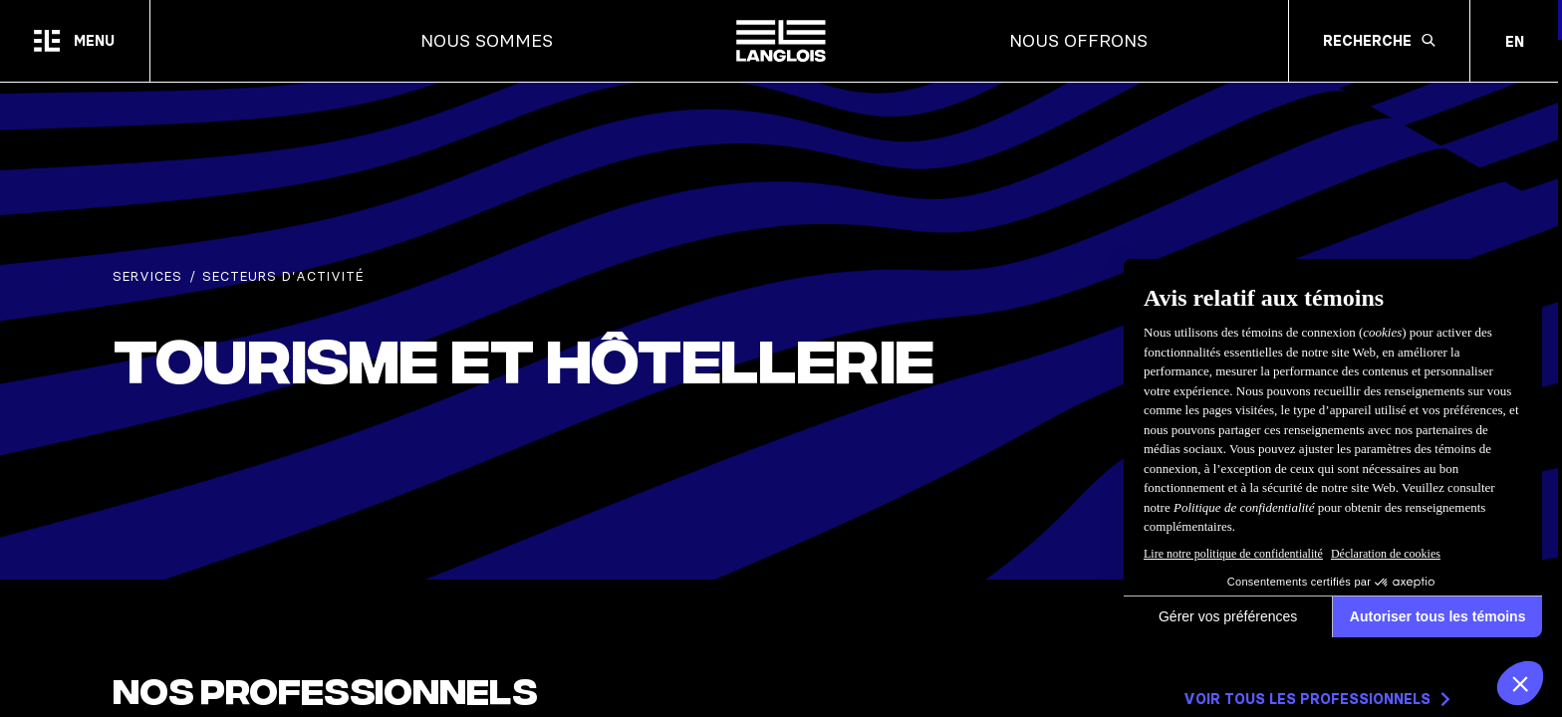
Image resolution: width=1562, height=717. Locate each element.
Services (147, 276)
